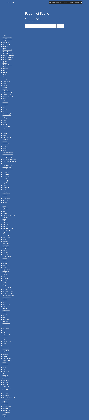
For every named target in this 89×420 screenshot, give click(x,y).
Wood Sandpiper (7, 410)
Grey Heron (6, 174)
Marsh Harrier (6, 237)
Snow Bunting (6, 347)
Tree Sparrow (6, 377)
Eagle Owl (5, 124)
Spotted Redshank (7, 360)
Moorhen (5, 249)
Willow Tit (5, 403)
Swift (4, 369)
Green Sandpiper (7, 167)
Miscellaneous (78, 2)
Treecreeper (6, 379)
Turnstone (5, 382)
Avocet (4, 35)
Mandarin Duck (6, 236)
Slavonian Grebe (7, 341)
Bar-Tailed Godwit (7, 39)
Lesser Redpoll (6, 217)
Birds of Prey (59, 2)
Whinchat (5, 393)
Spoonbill (5, 356)
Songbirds (66, 2)
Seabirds (72, 2)
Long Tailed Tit (7, 230)
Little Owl (5, 226)
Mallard (4, 234)
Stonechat (5, 366)
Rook (4, 315)
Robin (4, 312)
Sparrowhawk (6, 354)
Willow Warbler (7, 405)
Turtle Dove (6, 384)
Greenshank (6, 172)
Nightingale (6, 254)
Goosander (5, 148)
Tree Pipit (5, 375)
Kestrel (4, 206)
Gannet (4, 135)
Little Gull (5, 224)
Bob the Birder (10, 2)
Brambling (5, 70)
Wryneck (5, 416)
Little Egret (5, 221)
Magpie (4, 232)
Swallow (5, 367)
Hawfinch (5, 185)
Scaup (4, 325)
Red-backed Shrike (7, 289)
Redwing (5, 302)
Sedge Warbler (6, 328)
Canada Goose (6, 78)
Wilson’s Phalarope (7, 406)
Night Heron (6, 252)
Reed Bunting (6, 304)
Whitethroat (6, 399)
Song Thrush (6, 351)
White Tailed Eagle (7, 395)
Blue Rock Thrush (7, 65)
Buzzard (5, 76)
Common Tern (6, 98)
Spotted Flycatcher (7, 358)
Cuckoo (5, 109)
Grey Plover (6, 178)
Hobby (4, 191)
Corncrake (5, 104)
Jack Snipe (5, 200)
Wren (4, 414)
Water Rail (5, 390)
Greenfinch (5, 171)
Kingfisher (5, 208)
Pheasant (5, 267)
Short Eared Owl (7, 334)
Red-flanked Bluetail (8, 293)
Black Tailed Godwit (8, 54)
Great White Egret (7, 165)
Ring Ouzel (5, 308)
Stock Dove (5, 364)
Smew (4, 343)
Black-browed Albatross (8, 55)
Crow (4, 107)
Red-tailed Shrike (7, 297)
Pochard (5, 275)
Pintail (4, 273)
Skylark (4, 340)
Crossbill (5, 106)
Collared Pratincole (7, 93)
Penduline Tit (6, 263)
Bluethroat (5, 68)
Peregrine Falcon (7, 265)
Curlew (4, 111)
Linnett (4, 219)
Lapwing (5, 213)
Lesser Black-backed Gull (9, 215)
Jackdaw (5, 202)
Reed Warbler (6, 306)
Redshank (5, 299)
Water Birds (52, 2)
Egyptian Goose (7, 126)
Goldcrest (5, 141)
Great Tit (5, 163)
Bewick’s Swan (6, 44)
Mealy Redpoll (6, 243)
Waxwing (5, 392)
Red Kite (5, 286)
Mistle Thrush (6, 247)
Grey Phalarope (6, 176)
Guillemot (5, 184)
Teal (4, 373)
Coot (4, 100)
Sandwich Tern (6, 323)
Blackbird (5, 61)
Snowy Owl (6, 349)
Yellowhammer (6, 418)
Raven (4, 282)
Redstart (5, 301)
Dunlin (4, 120)
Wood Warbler (6, 412)
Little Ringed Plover (8, 228)
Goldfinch (5, 146)
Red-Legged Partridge (8, 295)
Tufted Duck (6, 380)
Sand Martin (6, 319)
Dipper (4, 117)
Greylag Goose (6, 182)
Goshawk (5, 150)
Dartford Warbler (7, 115)
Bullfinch (5, 74)
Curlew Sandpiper (7, 113)
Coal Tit (5, 89)
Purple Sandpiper (7, 280)
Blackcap (5, 63)
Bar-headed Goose (7, 37)
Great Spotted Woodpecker (9, 159)
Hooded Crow (6, 193)
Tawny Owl (6, 371)
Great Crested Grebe (8, 154)
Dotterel (5, 119)
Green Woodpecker (8, 169)
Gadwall (5, 133)
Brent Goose (6, 72)
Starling (4, 362)
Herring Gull (6, 189)
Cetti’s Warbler (6, 81)
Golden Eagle (6, 143)
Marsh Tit (5, 239)
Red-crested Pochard (8, 291)
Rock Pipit (5, 314)
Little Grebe (6, 223)
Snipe (4, 345)
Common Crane (7, 94)
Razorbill (5, 284)
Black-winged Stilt (7, 59)
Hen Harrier (6, 187)
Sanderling (5, 321)
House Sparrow (6, 198)
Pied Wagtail (6, 271)
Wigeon (5, 401)
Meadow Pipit (6, 241)
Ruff (4, 317)
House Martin (6, 197)
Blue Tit (5, 67)
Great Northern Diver (8, 158)
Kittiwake (5, 210)
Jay (3, 204)
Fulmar (4, 132)
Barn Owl (5, 41)
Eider (4, 128)
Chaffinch (5, 83)
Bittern (4, 48)
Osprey (4, 260)
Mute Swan (5, 250)
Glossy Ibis (5, 139)
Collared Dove (6, 91)
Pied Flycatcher (6, 269)
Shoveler (5, 336)
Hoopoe (5, 195)
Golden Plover (6, 145)
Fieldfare (5, 130)
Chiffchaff (5, 85)
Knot (4, 211)
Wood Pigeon (6, 408)
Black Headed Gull (7, 50)
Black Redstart (6, 52)
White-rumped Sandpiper (9, 397)
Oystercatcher (6, 262)
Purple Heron (6, 278)
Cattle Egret (6, 80)
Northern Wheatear (7, 256)
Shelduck (5, 332)
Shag (4, 330)
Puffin (4, 276)
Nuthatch (5, 258)
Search (60, 26)
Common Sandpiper (8, 96)
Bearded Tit (6, 42)
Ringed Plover (6, 310)
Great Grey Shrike (7, 156)
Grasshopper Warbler (8, 152)
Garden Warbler (7, 137)
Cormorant (5, 102)
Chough (5, 87)
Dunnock (5, 122)
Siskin (4, 338)
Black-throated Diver (8, 57)
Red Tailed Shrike (7, 288)
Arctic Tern (8, 388)
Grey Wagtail (6, 180)
